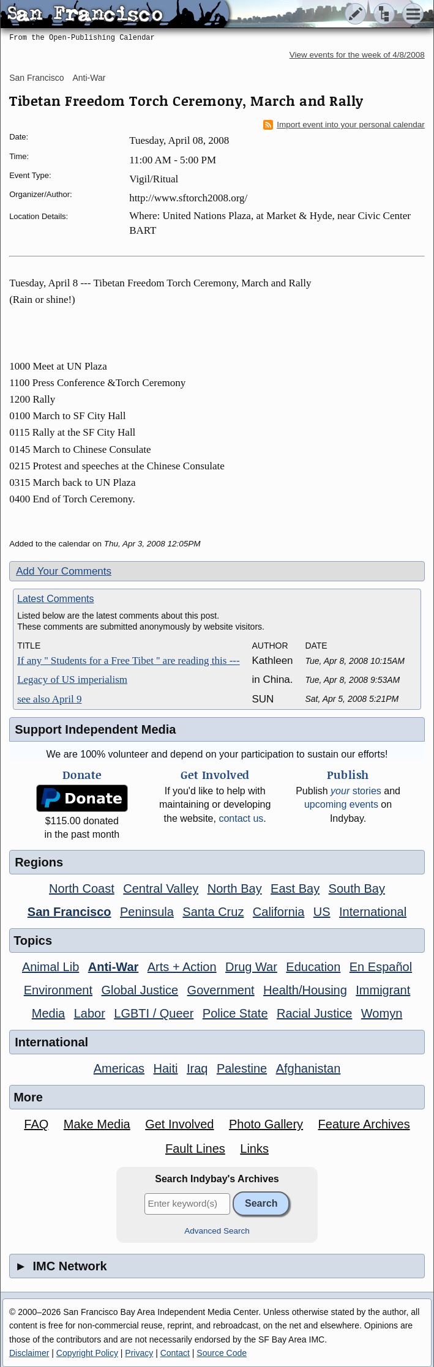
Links (254, 1148)
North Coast (81, 888)
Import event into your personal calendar (344, 125)
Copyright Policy (87, 1353)
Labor (89, 1013)
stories (356, 791)
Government (221, 990)
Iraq (197, 1068)
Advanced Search (217, 1230)
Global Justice (140, 990)
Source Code (221, 1353)
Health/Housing (305, 990)
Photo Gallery (266, 1124)
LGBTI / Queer (153, 1013)
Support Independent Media (95, 729)
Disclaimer (29, 1353)
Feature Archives (364, 1124)
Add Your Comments (63, 571)
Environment (58, 990)
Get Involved (179, 1124)
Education (313, 967)
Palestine (242, 1068)
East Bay (295, 888)
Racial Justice (314, 1013)
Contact (175, 1353)
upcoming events (341, 804)
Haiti (166, 1068)
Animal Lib (50, 967)
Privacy (139, 1353)
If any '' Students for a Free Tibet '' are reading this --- (128, 660)
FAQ (36, 1124)
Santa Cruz (213, 911)
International (372, 911)
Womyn (381, 1013)
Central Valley (160, 888)
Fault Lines (195, 1148)
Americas (119, 1068)
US (322, 911)
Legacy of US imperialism (72, 679)
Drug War (251, 967)
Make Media (97, 1124)
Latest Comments (55, 599)
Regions (39, 862)
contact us (241, 818)
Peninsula (147, 911)
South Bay (357, 888)
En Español (381, 967)
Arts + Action (182, 967)
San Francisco (36, 78)
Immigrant (383, 990)
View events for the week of (357, 54)
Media (48, 1013)
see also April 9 (49, 699)
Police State (235, 1013)
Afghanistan (308, 1068)
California (278, 911)
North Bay (235, 888)
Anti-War (89, 78)
